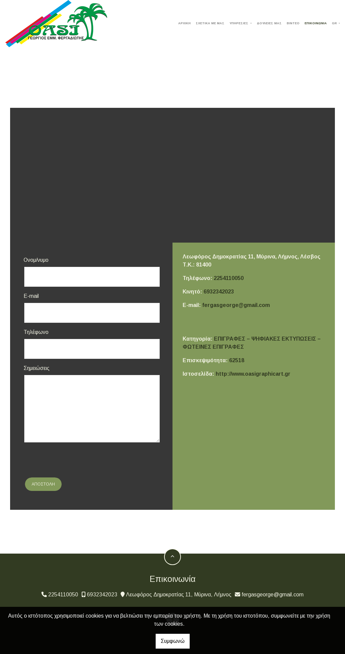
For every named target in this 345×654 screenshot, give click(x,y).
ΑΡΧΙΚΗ (184, 23)
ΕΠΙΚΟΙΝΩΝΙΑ (316, 23)
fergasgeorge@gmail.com (236, 305)
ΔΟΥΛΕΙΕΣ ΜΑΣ (269, 23)
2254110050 (229, 278)
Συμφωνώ (173, 641)
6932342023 (218, 291)
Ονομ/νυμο (36, 260)
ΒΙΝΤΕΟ (293, 23)
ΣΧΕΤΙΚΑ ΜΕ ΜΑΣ (210, 23)
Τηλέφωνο (36, 332)
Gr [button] (335, 23)
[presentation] (75, 461)
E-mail (31, 296)
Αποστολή (43, 484)
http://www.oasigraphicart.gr (253, 374)
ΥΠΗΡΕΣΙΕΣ (239, 23)
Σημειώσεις (37, 368)
